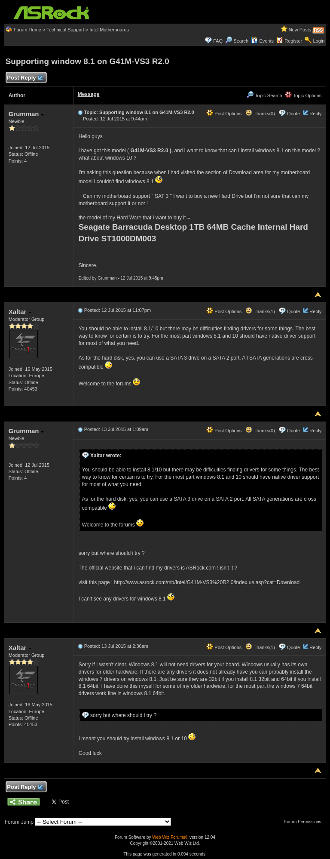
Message (89, 94)
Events (262, 40)
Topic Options (303, 95)
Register (293, 40)
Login (318, 40)
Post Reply (25, 78)
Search (240, 40)
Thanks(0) (260, 113)
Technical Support (65, 29)
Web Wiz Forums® (170, 837)
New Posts (300, 29)
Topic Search (264, 95)
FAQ (218, 40)
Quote (293, 113)
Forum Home (27, 29)
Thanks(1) (260, 311)
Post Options (223, 113)
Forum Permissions (304, 821)
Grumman (26, 113)
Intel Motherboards (109, 29)
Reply (315, 113)
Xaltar (20, 311)
